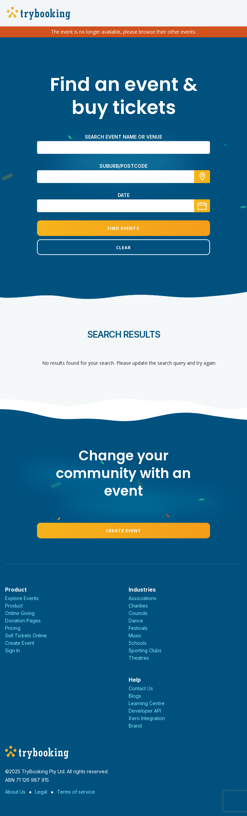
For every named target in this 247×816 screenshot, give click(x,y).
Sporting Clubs (145, 650)
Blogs (135, 696)
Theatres (139, 658)
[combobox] (123, 176)
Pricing (12, 628)
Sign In (12, 650)
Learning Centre (147, 703)
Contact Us (141, 688)
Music (135, 635)
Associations (142, 598)
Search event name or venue (123, 137)
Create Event (123, 531)
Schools (138, 643)
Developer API (145, 711)
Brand (135, 726)
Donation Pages (23, 620)
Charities (138, 606)
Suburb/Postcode (123, 166)
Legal (41, 792)
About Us (15, 792)
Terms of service (76, 792)
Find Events (123, 228)
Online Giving (20, 613)
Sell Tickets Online (26, 635)
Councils (138, 613)
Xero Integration (147, 718)
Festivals (138, 628)
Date (124, 195)
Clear (123, 247)
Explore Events (22, 598)
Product (14, 606)
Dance (136, 620)
